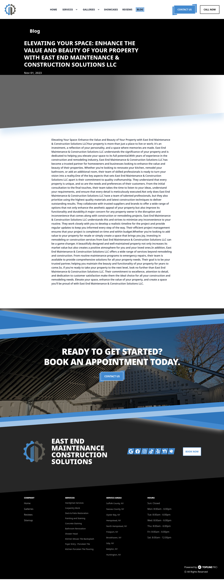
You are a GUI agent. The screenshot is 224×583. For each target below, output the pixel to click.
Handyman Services (74, 506)
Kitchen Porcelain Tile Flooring (79, 553)
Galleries (28, 512)
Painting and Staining (75, 522)
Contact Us (185, 11)
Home (27, 507)
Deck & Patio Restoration (76, 517)
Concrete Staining (73, 527)
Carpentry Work (72, 512)
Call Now (210, 11)
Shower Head (71, 537)
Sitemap (28, 524)
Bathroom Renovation (75, 532)
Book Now (192, 455)
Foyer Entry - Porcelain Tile (77, 547)
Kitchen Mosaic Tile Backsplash (79, 542)
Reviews (28, 518)
